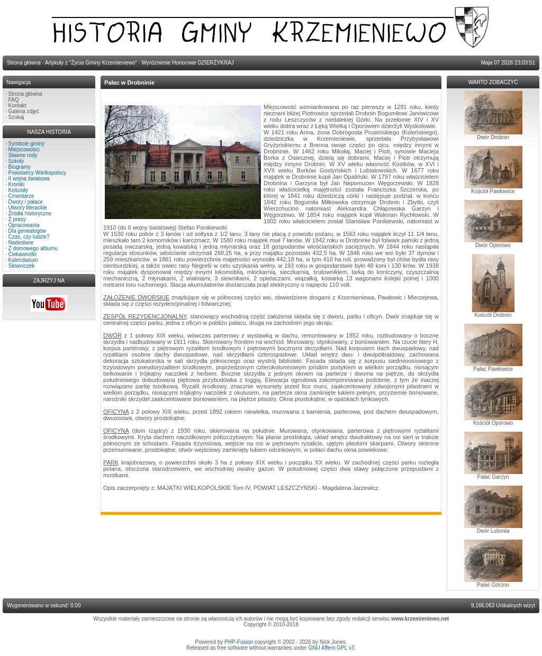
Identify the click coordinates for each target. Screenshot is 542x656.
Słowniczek (21, 266)
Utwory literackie (27, 208)
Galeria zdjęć (23, 111)
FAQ (13, 100)
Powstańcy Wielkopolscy (37, 173)
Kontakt (17, 105)
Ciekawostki (22, 254)
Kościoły (18, 190)
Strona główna (25, 94)
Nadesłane (21, 242)
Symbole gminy (26, 144)
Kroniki (16, 184)
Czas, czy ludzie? (29, 237)
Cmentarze (21, 196)
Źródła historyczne (30, 213)
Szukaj (16, 117)
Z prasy (17, 219)
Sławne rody (23, 155)
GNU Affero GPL (328, 648)
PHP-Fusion (238, 642)
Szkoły (16, 161)
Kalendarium (23, 260)
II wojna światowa (29, 178)
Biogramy (19, 167)
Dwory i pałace (25, 202)
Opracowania (24, 225)
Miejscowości (24, 149)
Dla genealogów (27, 231)
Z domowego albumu (33, 248)
